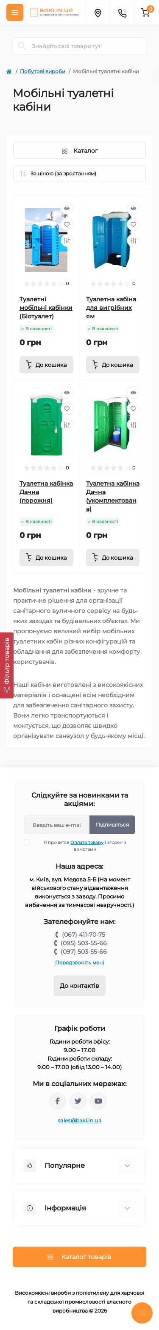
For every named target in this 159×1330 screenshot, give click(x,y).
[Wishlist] (67, 224)
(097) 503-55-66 (84, 951)
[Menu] (14, 12)
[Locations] (97, 12)
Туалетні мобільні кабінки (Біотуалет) (46, 307)
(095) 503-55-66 (84, 943)
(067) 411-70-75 (83, 934)
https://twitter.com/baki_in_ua (78, 1101)
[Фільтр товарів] (7, 665)
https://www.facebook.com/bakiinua (58, 1101)
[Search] (22, 45)
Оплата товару (86, 842)
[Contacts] (122, 12)
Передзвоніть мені (79, 962)
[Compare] (67, 240)
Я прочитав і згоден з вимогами (80, 845)
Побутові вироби (42, 71)
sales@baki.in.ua (79, 1120)
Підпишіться (112, 824)
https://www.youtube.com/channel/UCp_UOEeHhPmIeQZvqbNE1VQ (98, 1101)
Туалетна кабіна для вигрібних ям (111, 307)
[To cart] (46, 364)
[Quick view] (67, 208)
